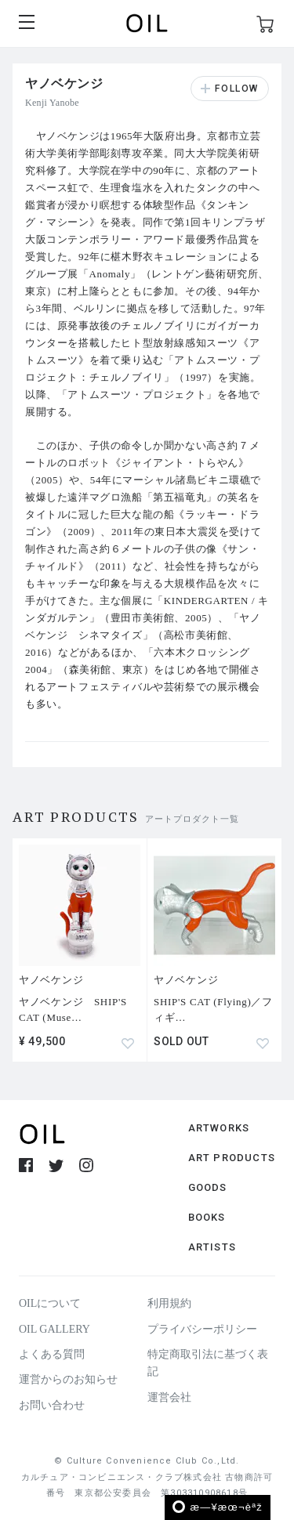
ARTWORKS (219, 1128)
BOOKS (207, 1217)
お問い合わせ (52, 1405)
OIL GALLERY (54, 1329)
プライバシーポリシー (202, 1329)
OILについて (50, 1303)
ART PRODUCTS (231, 1158)
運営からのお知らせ (68, 1379)
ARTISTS (212, 1247)
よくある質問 (52, 1354)
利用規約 (169, 1303)
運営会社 (169, 1397)
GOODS (207, 1187)
